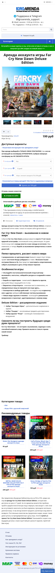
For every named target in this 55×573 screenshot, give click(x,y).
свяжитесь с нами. (16, 215)
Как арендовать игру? (13, 540)
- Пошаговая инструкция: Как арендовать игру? (20, 148)
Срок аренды (9, 168)
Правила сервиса (12, 554)
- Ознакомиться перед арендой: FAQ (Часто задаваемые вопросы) (27, 181)
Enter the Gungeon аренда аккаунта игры (13, 442)
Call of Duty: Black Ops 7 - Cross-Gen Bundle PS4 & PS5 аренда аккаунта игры (41, 443)
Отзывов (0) (39, 221)
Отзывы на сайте (11, 196)
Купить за (27, 185)
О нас (7, 532)
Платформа (8, 161)
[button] (48, 571)
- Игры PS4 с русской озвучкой (16, 408)
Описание (8, 221)
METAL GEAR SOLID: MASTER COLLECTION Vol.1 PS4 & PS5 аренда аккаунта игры (13, 483)
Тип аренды (9, 175)
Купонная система (12, 550)
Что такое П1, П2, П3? (13, 543)
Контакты (9, 557)
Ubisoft (16, 136)
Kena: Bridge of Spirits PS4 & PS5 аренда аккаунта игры (41, 482)
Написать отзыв (47, 132)
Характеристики (23, 221)
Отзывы (8, 536)
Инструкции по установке (15, 547)
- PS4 (5, 405)
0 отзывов (37, 132)
